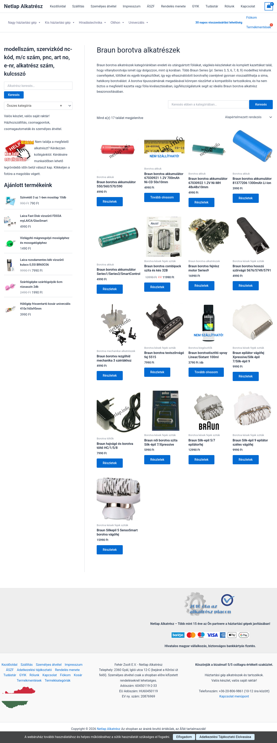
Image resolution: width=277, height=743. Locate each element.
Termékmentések (29, 680)
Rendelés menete (173, 6)
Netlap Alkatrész (23, 6)
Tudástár (212, 6)
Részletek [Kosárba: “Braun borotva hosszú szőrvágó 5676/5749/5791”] (246, 282)
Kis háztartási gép (60, 20)
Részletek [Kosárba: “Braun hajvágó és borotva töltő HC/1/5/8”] (110, 460)
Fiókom (251, 18)
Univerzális (139, 20)
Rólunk (229, 6)
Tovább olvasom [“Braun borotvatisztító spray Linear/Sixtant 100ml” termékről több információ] (206, 369)
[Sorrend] (248, 114)
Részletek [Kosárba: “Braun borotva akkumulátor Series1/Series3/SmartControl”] (110, 286)
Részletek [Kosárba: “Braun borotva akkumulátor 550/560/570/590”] (110, 198)
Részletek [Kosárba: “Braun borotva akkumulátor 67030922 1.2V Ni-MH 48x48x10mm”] (202, 199)
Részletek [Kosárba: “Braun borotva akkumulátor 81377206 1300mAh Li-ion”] (246, 195)
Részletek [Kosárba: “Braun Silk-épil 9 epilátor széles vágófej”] (246, 456)
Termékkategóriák (57, 680)
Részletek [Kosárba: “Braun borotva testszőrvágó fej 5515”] (157, 369)
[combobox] (38, 103)
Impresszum (131, 6)
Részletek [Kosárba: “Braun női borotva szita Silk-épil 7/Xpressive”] (157, 456)
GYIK (195, 6)
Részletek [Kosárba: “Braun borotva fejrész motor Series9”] (202, 282)
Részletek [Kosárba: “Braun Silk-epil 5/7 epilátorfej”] (202, 456)
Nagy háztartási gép (24, 20)
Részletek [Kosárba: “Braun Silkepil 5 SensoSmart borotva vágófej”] (110, 546)
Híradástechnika (93, 20)
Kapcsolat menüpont (234, 696)
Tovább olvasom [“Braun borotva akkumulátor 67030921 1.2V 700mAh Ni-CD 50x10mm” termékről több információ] (162, 194)
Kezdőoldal (58, 6)
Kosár (78, 675)
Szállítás (78, 6)
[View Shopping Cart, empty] (269, 6)
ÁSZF (151, 6)
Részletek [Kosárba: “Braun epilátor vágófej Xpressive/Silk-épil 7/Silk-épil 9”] (246, 373)
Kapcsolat (248, 6)
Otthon (118, 20)
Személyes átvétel (103, 6)
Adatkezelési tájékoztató (34, 670)
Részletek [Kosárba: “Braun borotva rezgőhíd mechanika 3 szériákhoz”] (110, 372)
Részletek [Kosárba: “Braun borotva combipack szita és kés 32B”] (157, 284)
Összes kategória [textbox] (34, 102)
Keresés (14, 92)
